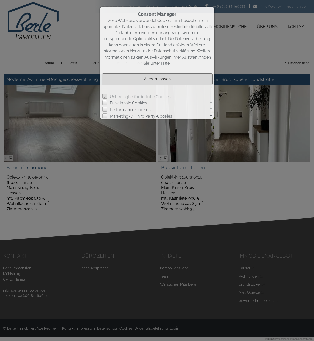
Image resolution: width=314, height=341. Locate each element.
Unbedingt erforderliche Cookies (140, 96)
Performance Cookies (130, 109)
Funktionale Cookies (128, 103)
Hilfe (165, 63)
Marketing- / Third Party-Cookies (141, 116)
